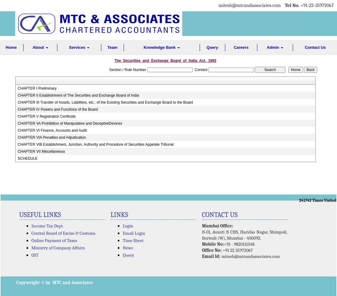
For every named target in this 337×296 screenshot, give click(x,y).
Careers (241, 47)
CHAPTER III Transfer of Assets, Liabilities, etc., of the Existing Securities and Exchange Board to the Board (105, 102)
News (128, 248)
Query (212, 47)
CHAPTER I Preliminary (37, 88)
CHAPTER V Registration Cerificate (47, 116)
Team (112, 47)
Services (79, 47)
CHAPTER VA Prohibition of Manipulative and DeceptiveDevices (70, 123)
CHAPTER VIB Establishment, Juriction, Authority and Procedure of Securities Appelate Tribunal (96, 144)
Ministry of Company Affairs (58, 248)
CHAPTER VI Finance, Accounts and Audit (52, 130)
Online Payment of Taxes (54, 240)
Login (128, 226)
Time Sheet (133, 240)
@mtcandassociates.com (256, 5)
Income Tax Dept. (47, 226)
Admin (275, 47)
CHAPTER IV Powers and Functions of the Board (58, 109)
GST (34, 255)
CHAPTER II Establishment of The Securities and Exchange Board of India (78, 95)
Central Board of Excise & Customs (63, 233)
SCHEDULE (28, 158)
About (40, 47)
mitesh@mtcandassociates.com (250, 256)
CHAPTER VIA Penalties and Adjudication (52, 137)
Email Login (134, 233)
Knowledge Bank (161, 47)
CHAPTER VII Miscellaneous (41, 151)
